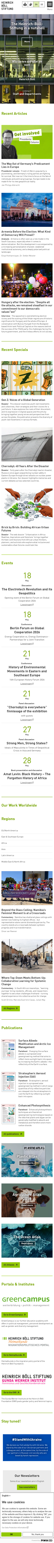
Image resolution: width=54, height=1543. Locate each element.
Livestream (26, 605)
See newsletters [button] (27, 1487)
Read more (27, 1163)
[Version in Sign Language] (30, 4)
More (27, 42)
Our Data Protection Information (14, 1528)
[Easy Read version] (25, 4)
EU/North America (9, 831)
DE (42, 5)
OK (11, 1534)
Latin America (7, 855)
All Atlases (9, 1265)
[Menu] (50, 4)
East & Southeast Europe (12, 837)
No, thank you (38, 1534)
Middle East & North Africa (13, 862)
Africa (4, 843)
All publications (11, 1134)
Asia (3, 849)
